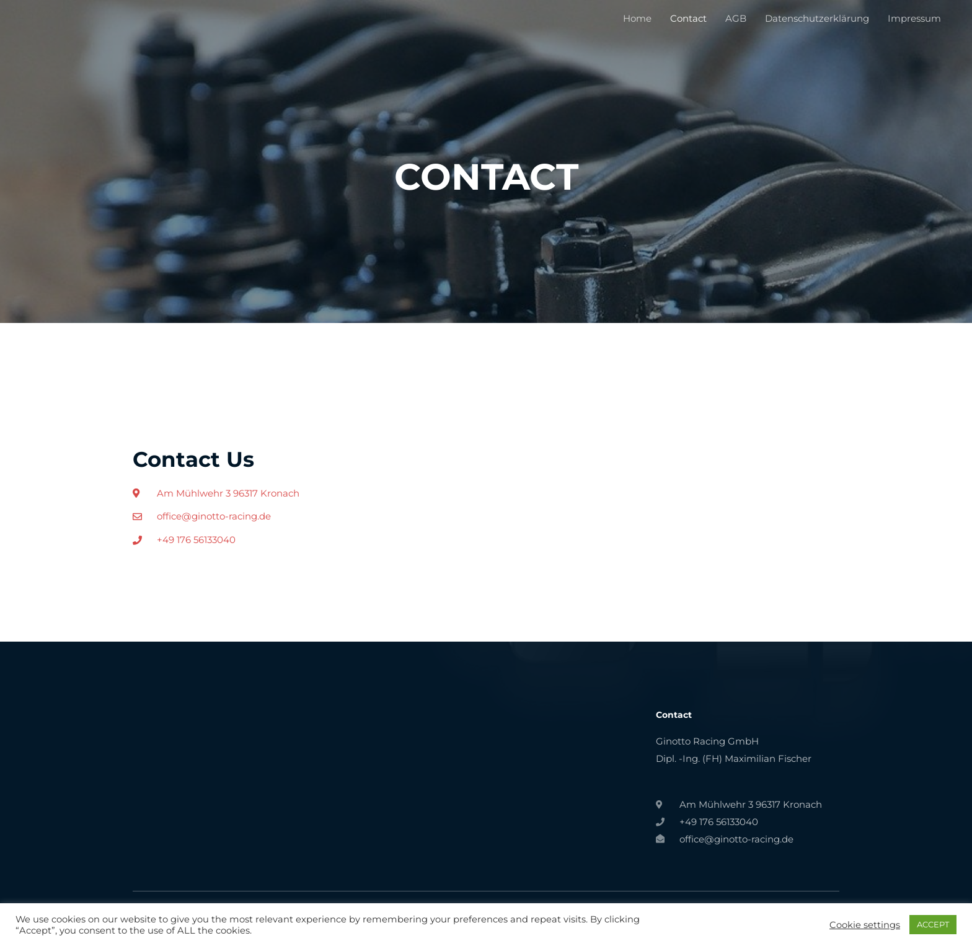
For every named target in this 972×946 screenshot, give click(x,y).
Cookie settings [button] (864, 925)
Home (637, 18)
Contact (688, 18)
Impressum (914, 18)
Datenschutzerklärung (817, 18)
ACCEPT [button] (933, 924)
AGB (735, 18)
